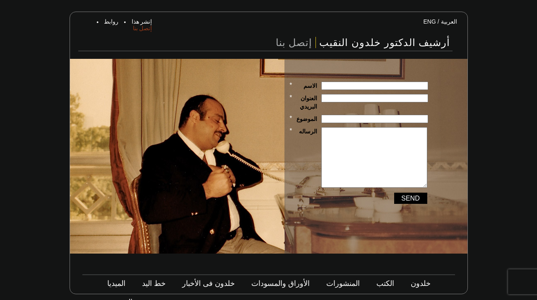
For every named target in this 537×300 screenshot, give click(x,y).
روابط (111, 21)
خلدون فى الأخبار (208, 283)
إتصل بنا (142, 28)
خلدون (421, 283)
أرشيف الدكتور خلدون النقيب (384, 42)
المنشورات (343, 283)
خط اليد (154, 283)
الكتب (385, 283)
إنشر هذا (142, 21)
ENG (429, 21)
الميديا (116, 283)
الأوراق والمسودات (280, 283)
